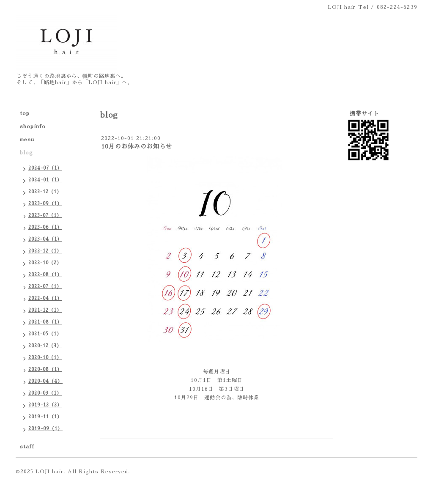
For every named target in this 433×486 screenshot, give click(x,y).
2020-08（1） (45, 369)
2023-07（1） (45, 215)
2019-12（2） (45, 405)
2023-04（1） (45, 239)
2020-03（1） (45, 393)
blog (26, 152)
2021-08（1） (45, 322)
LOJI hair (49, 471)
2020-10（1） (45, 357)
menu (27, 139)
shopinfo (33, 126)
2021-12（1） (45, 310)
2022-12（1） (45, 251)
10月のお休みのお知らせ (136, 146)
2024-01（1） (45, 180)
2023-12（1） (45, 191)
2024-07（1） (45, 168)
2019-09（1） (45, 428)
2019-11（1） (45, 417)
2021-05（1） (45, 334)
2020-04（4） (45, 381)
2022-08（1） (45, 274)
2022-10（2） (45, 263)
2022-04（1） (45, 298)
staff (27, 446)
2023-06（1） (45, 227)
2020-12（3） (45, 345)
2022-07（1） (45, 286)
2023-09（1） (45, 203)
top (25, 113)
